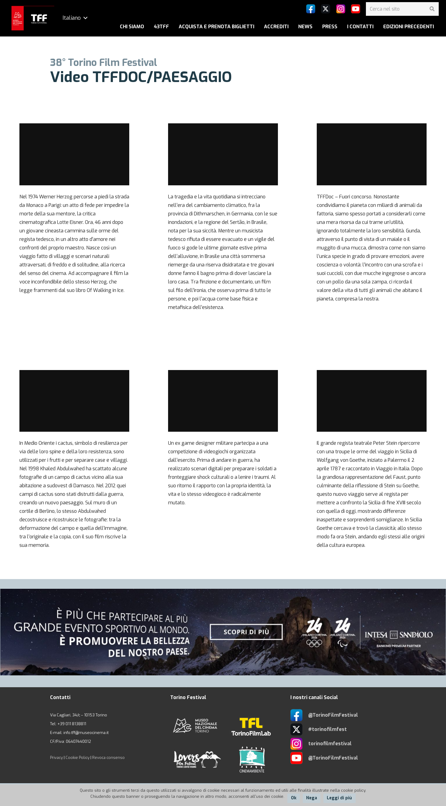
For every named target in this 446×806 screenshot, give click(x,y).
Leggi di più (339, 798)
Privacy (56, 757)
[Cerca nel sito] (402, 9)
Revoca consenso (108, 757)
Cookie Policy (78, 757)
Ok (293, 798)
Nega (311, 798)
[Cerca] (432, 9)
